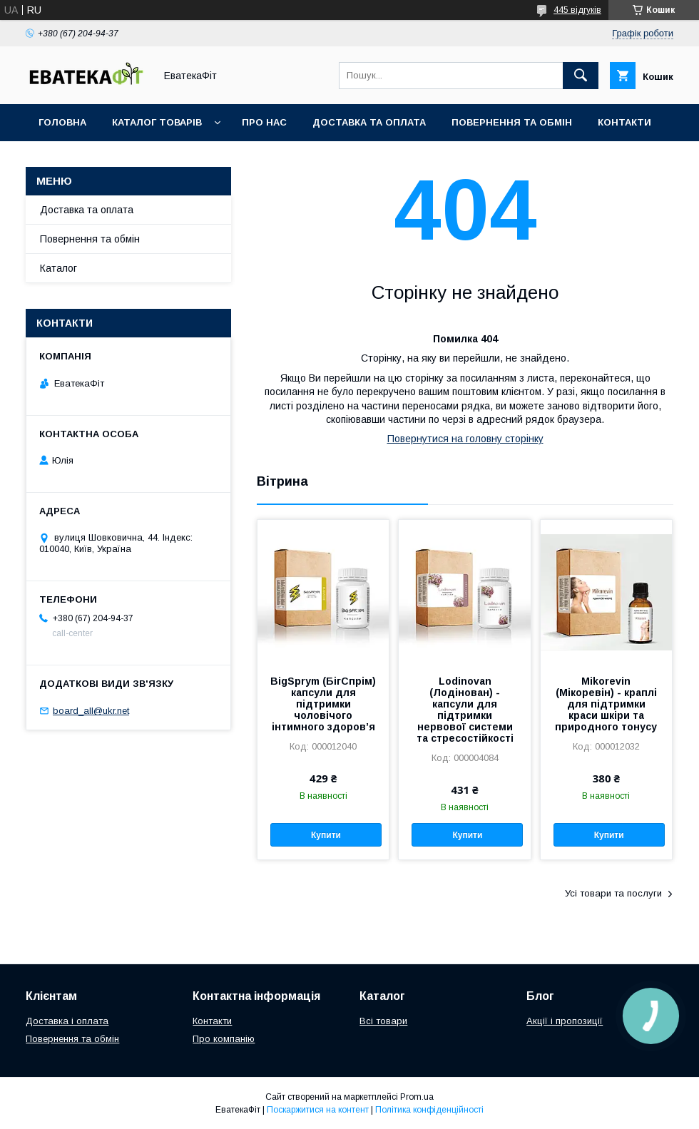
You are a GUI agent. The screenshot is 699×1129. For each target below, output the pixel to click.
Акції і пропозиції (564, 1021)
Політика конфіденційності (429, 1110)
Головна (62, 122)
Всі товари (383, 1021)
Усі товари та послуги (613, 893)
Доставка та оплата (369, 122)
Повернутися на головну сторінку (465, 438)
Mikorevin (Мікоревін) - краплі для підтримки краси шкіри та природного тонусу (606, 703)
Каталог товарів (157, 122)
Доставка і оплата (67, 1021)
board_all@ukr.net (91, 710)
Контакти (624, 122)
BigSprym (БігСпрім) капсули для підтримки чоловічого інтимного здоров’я (323, 703)
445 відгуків (577, 10)
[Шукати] (580, 75)
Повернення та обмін (511, 122)
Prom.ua (417, 1097)
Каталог (58, 268)
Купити (326, 835)
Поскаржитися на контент (318, 1110)
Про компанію (224, 1038)
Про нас (264, 122)
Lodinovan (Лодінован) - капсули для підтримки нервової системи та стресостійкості (465, 709)
